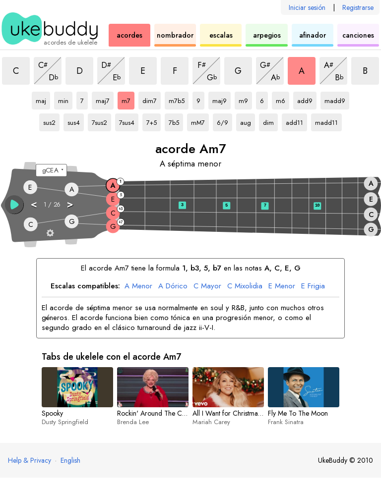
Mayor (207, 286)
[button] (14, 204)
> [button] (70, 204)
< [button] (34, 204)
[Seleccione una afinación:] (51, 170)
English (70, 460)
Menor (138, 286)
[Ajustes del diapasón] (50, 232)
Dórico (173, 286)
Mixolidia (244, 286)
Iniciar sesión (307, 7)
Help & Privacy (29, 460)
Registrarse (358, 7)
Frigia (313, 286)
